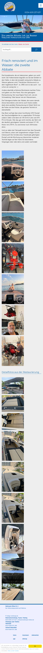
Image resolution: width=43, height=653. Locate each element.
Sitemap (24, 639)
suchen (36, 49)
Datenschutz (35, 635)
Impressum (25, 635)
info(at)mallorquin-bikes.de (26, 620)
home (16, 44)
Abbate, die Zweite (23, 44)
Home (14, 635)
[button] (40, 5)
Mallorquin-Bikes (23, 6)
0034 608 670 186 (11, 625)
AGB (14, 639)
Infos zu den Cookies (13, 651)
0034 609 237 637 (33, 12)
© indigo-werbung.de (11, 616)
